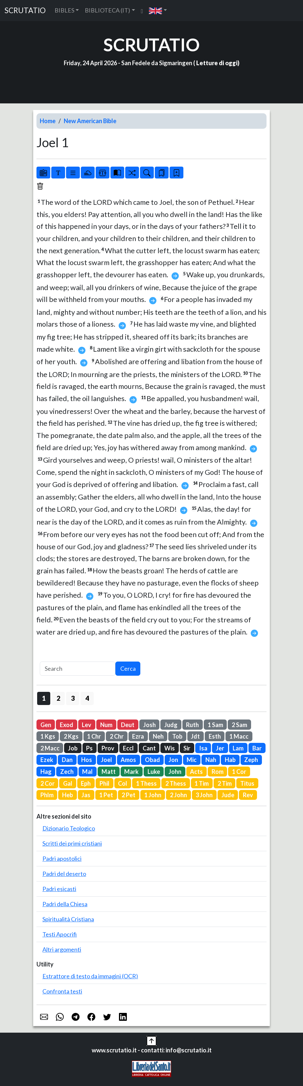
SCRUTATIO (25, 10)
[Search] (77, 669)
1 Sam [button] (215, 724)
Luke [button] (154, 771)
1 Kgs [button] (47, 736)
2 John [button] (178, 795)
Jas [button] (86, 795)
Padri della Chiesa (64, 904)
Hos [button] (86, 759)
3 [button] (73, 698)
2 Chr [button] (117, 736)
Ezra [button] (138, 736)
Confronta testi (62, 991)
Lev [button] (86, 724)
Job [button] (73, 748)
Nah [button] (210, 759)
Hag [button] (46, 771)
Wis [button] (169, 748)
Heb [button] (67, 795)
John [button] (175, 771)
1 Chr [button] (94, 736)
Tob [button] (177, 736)
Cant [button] (149, 748)
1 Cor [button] (239, 771)
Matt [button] (109, 771)
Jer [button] (220, 748)
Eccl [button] (128, 748)
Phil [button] (104, 783)
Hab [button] (230, 759)
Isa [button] (203, 748)
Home (48, 120)
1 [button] (44, 698)
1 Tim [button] (202, 783)
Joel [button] (106, 759)
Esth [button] (215, 736)
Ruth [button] (192, 724)
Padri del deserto (64, 873)
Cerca (128, 668)
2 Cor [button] (47, 783)
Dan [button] (67, 759)
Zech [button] (67, 771)
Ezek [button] (46, 759)
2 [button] (58, 698)
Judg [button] (170, 724)
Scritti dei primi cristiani (72, 843)
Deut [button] (127, 724)
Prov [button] (108, 748)
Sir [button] (186, 748)
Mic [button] (192, 759)
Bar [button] (257, 748)
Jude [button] (227, 795)
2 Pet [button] (128, 795)
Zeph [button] (251, 759)
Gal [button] (67, 783)
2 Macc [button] (49, 748)
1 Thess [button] (146, 783)
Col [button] (122, 783)
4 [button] (87, 698)
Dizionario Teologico (68, 828)
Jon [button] (173, 759)
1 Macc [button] (238, 736)
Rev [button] (248, 795)
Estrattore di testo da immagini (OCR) (90, 976)
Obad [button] (152, 759)
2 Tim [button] (225, 783)
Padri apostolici (62, 858)
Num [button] (106, 724)
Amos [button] (128, 759)
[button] (158, 10)
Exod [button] (66, 724)
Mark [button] (131, 771)
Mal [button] (87, 771)
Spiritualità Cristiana (68, 919)
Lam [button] (238, 748)
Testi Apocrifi (59, 934)
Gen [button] (45, 724)
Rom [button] (217, 771)
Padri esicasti (59, 888)
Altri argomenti (61, 949)
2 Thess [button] (175, 783)
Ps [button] (89, 748)
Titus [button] (247, 783)
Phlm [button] (47, 795)
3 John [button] (204, 795)
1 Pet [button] (106, 795)
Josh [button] (149, 724)
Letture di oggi (217, 63)
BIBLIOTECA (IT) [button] (107, 10)
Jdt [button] (195, 736)
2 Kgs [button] (71, 736)
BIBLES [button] (64, 10)
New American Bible (90, 120)
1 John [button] (152, 795)
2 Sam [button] (239, 724)
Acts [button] (196, 771)
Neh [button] (158, 736)
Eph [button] (86, 783)
